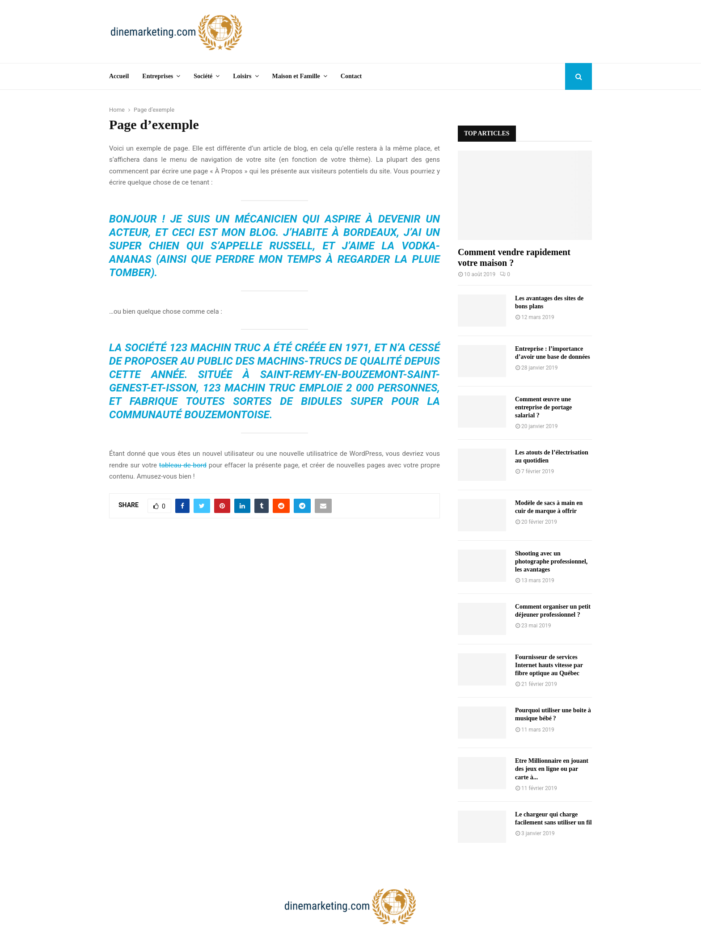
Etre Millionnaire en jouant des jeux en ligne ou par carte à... (551, 768)
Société (203, 76)
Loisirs (242, 76)
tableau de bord (183, 465)
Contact (351, 76)
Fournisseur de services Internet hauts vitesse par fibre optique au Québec (549, 665)
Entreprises (157, 76)
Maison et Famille (296, 76)
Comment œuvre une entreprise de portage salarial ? (543, 407)
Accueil (119, 76)
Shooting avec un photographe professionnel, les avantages (551, 561)
